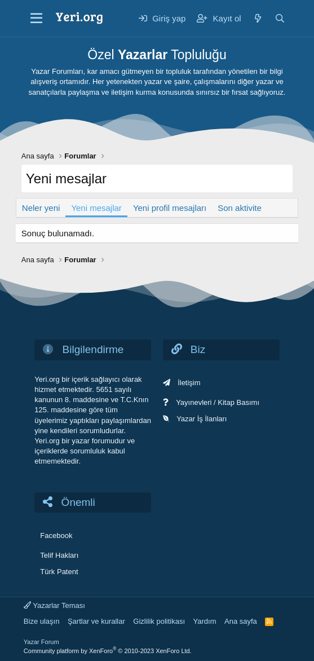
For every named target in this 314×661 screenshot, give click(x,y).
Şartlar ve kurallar (96, 621)
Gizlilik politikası (159, 621)
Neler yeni (41, 208)
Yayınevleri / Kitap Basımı (217, 402)
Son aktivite (240, 208)
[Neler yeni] (258, 18)
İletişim (189, 382)
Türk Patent (59, 571)
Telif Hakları (59, 555)
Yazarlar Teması (54, 605)
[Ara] (280, 18)
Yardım (204, 621)
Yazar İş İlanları (201, 419)
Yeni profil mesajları (169, 208)
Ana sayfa (240, 621)
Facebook (56, 535)
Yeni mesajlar (96, 208)
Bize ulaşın (42, 621)
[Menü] (36, 18)
